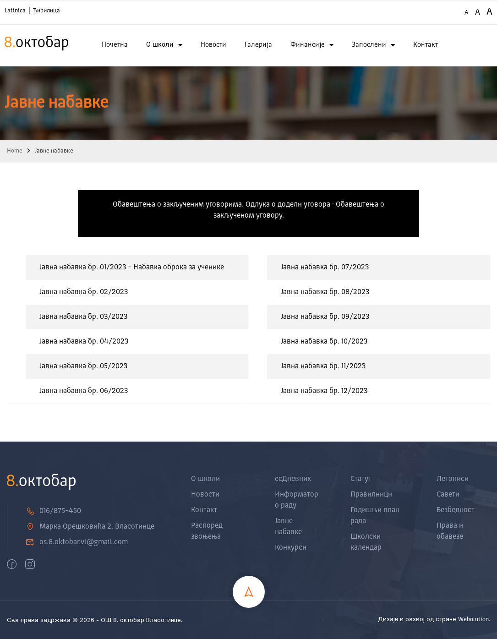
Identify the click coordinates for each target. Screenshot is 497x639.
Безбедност (456, 510)
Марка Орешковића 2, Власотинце (90, 526)
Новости (213, 45)
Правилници (371, 494)
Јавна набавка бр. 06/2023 (83, 391)
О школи (164, 45)
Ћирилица (46, 11)
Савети (448, 494)
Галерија (258, 45)
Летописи (453, 479)
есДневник (293, 479)
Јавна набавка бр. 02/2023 (83, 292)
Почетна (115, 45)
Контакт (425, 45)
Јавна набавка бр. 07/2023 (325, 267)
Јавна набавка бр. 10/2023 (324, 341)
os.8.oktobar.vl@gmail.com (77, 542)
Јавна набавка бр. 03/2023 (83, 317)
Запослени (373, 45)
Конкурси (290, 548)
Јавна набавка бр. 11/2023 (323, 366)
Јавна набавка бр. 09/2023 (325, 317)
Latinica (15, 11)
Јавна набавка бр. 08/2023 (325, 292)
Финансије (311, 45)
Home (14, 151)
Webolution (473, 620)
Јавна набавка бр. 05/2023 (83, 366)
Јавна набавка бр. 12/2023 (324, 391)
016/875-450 (53, 511)
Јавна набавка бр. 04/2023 (83, 341)
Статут (360, 479)
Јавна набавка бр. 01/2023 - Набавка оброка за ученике (131, 267)
